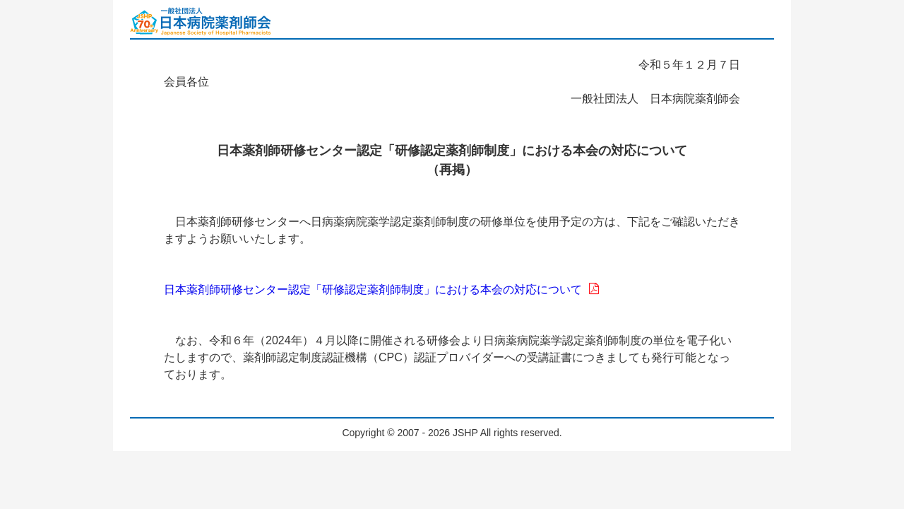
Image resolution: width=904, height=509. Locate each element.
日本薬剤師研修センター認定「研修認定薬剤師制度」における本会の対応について (381, 289)
